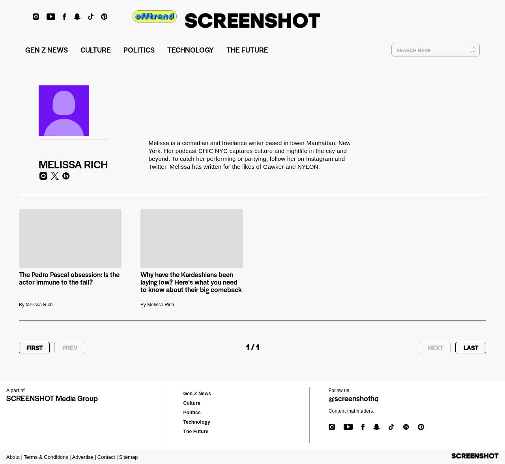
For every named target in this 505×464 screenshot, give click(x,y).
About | (14, 457)
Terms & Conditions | (47, 457)
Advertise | (84, 457)
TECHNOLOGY (190, 50)
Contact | (107, 457)
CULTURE (95, 50)
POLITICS (139, 50)
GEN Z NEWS (46, 50)
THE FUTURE (247, 50)
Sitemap (128, 457)
